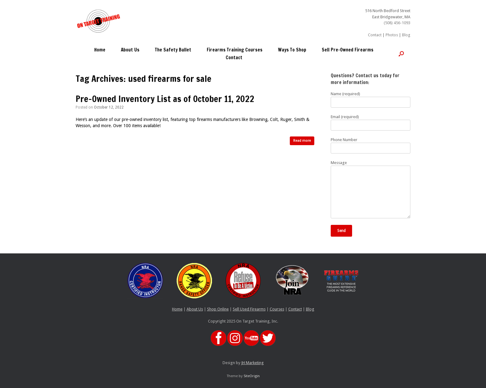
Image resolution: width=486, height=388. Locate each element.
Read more (302, 141)
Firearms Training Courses (235, 50)
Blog (406, 35)
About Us (130, 50)
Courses (277, 309)
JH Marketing (252, 362)
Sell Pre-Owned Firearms (347, 50)
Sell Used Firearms (249, 309)
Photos (392, 35)
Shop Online (218, 309)
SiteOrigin (252, 376)
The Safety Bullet (173, 50)
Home (99, 50)
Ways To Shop (292, 50)
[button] (401, 53)
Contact (375, 35)
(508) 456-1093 (397, 22)
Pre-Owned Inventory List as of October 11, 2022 (165, 99)
